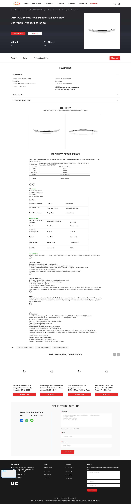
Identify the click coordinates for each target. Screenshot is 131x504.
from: (63, 432)
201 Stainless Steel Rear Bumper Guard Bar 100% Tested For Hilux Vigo (104, 388)
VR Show (60, 4)
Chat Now (35, 33)
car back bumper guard (25, 347)
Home (12, 10)
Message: (64, 411)
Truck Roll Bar (69, 471)
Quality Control (47, 474)
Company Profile (48, 467)
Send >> (92, 490)
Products (18, 10)
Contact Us (46, 478)
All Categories (69, 478)
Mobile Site (64, 498)
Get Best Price (18, 33)
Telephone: (65, 442)
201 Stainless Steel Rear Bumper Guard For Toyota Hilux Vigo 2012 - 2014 (22, 388)
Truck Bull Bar (69, 475)
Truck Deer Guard (70, 467)
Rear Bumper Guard (28, 10)
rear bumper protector (60, 347)
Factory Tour (47, 471)
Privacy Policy (73, 498)
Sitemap (56, 498)
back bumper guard (43, 347)
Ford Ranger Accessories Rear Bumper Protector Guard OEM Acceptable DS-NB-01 (51, 388)
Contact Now (67, 452)
